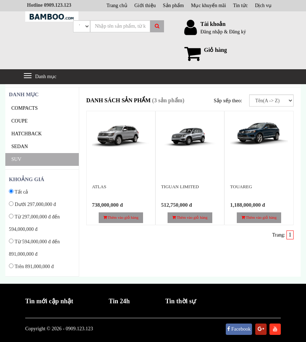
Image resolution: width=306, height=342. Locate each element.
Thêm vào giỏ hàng (120, 217)
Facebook (239, 329)
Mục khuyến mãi (208, 5)
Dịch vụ (263, 5)
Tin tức (240, 5)
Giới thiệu (145, 5)
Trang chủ (116, 5)
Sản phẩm (173, 5)
